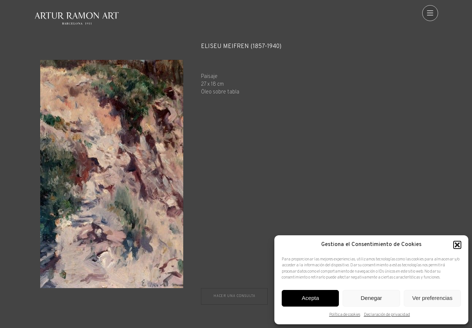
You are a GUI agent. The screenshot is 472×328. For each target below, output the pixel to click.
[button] (457, 245)
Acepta (310, 298)
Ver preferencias (432, 298)
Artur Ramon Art (76, 18)
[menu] (430, 13)
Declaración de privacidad (387, 314)
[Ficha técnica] (319, 69)
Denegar (371, 298)
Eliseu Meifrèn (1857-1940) (241, 46)
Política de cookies (344, 314)
